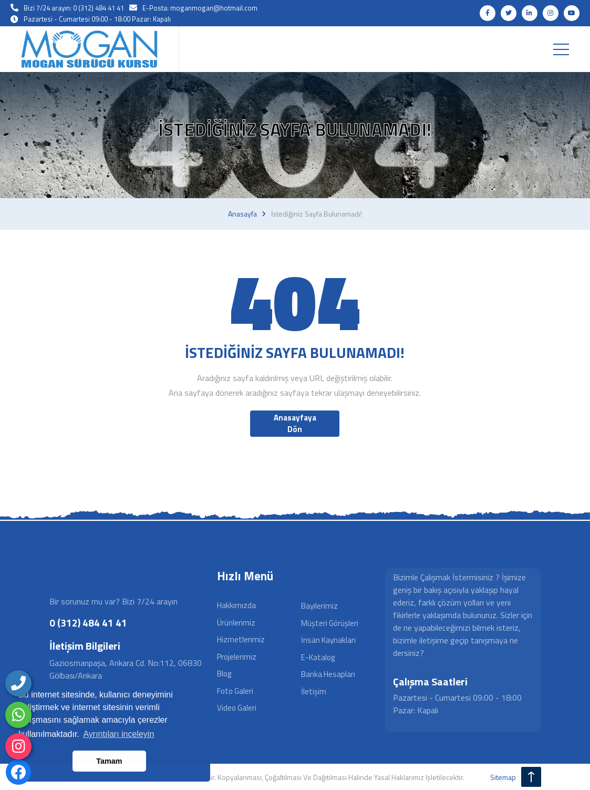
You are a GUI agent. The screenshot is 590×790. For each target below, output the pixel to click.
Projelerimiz (236, 657)
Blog (224, 674)
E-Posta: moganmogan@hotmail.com (199, 8)
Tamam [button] (109, 761)
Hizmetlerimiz (241, 639)
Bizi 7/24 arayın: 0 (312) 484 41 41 (74, 8)
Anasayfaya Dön (295, 424)
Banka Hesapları (328, 674)
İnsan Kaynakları (328, 640)
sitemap (503, 777)
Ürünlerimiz (236, 623)
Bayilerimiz (319, 606)
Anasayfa (242, 214)
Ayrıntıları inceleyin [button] (118, 734)
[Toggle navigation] (561, 49)
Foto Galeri (235, 691)
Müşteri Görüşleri (329, 623)
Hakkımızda (236, 605)
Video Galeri (236, 708)
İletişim (313, 691)
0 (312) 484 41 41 (88, 622)
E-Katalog (318, 657)
